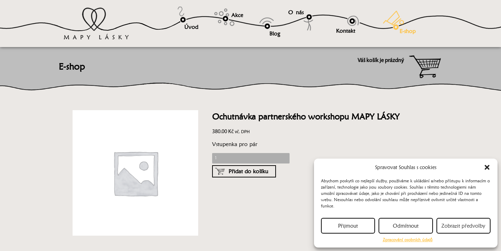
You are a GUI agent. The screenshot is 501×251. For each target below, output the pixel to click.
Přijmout (348, 226)
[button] (487, 167)
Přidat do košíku (248, 171)
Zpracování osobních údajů (408, 239)
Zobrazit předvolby (463, 226)
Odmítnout (406, 226)
